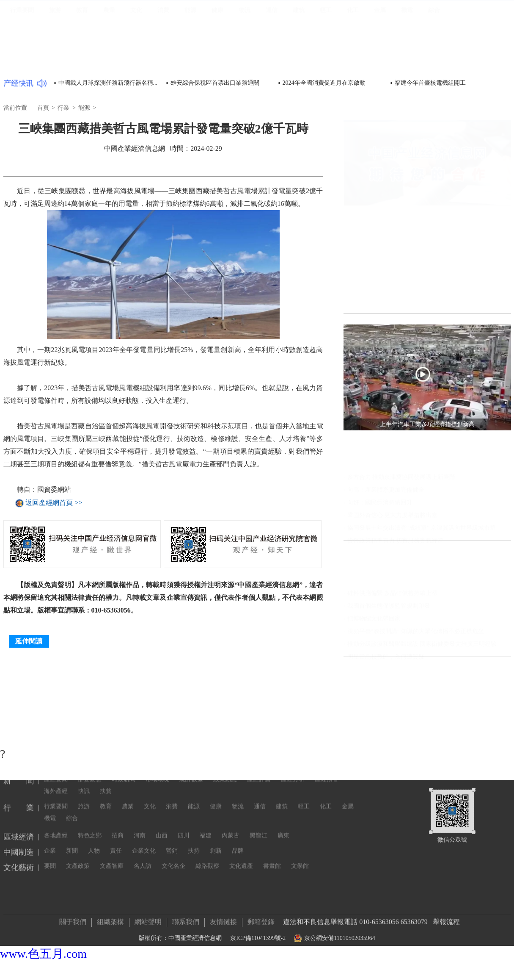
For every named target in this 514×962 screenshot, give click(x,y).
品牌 (238, 810)
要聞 (50, 825)
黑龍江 (258, 795)
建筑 (299, 63)
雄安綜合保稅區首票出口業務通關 (214, 83)
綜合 (434, 63)
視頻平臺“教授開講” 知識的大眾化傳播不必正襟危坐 (415, 668)
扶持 (194, 810)
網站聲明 (148, 919)
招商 (118, 795)
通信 (272, 63)
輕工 (326, 63)
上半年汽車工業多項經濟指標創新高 (400, 398)
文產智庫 (112, 825)
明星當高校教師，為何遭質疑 (385, 693)
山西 (162, 795)
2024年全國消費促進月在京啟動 (324, 83)
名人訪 (142, 825)
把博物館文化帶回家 (374, 655)
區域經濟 (427, 33)
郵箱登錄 (261, 919)
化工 (353, 63)
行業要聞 (22, 63)
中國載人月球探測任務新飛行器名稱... (108, 83)
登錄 (501, 17)
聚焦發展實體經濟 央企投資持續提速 (401, 436)
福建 (206, 795)
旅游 (55, 63)
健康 (217, 63)
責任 (116, 810)
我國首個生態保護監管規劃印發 (388, 643)
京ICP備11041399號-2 (258, 935)
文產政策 (78, 825)
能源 (190, 63)
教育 (82, 63)
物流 (244, 63)
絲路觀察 (207, 825)
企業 (50, 810)
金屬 (380, 63)
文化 (136, 63)
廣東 (283, 795)
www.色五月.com (43, 953)
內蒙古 (230, 795)
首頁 (362, 33)
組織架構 (110, 919)
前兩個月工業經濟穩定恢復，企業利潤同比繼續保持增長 (427, 462)
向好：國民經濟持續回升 (379, 539)
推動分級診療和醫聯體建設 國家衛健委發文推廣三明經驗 (422, 681)
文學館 (300, 825)
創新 (216, 810)
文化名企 (173, 825)
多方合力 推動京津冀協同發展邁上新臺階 (401, 514)
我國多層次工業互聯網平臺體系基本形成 (406, 449)
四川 (184, 795)
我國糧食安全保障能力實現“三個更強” (403, 424)
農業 (109, 63)
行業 (401, 32)
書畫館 (272, 825)
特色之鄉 (90, 795)
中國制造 (461, 33)
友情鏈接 (223, 919)
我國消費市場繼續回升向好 (388, 411)
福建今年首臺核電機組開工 (430, 83)
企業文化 (144, 810)
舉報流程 (446, 919)
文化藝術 (495, 33)
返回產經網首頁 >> (53, 503)
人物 (94, 810)
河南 (140, 795)
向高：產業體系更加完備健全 (385, 527)
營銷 (172, 810)
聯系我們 (185, 919)
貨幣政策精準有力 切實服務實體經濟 (395, 577)
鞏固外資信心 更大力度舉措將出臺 (392, 552)
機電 (407, 63)
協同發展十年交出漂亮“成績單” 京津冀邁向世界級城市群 (421, 565)
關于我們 (72, 919)
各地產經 (56, 795)
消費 (163, 63)
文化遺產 (241, 825)
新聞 (382, 33)
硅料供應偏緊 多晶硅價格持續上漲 (392, 630)
